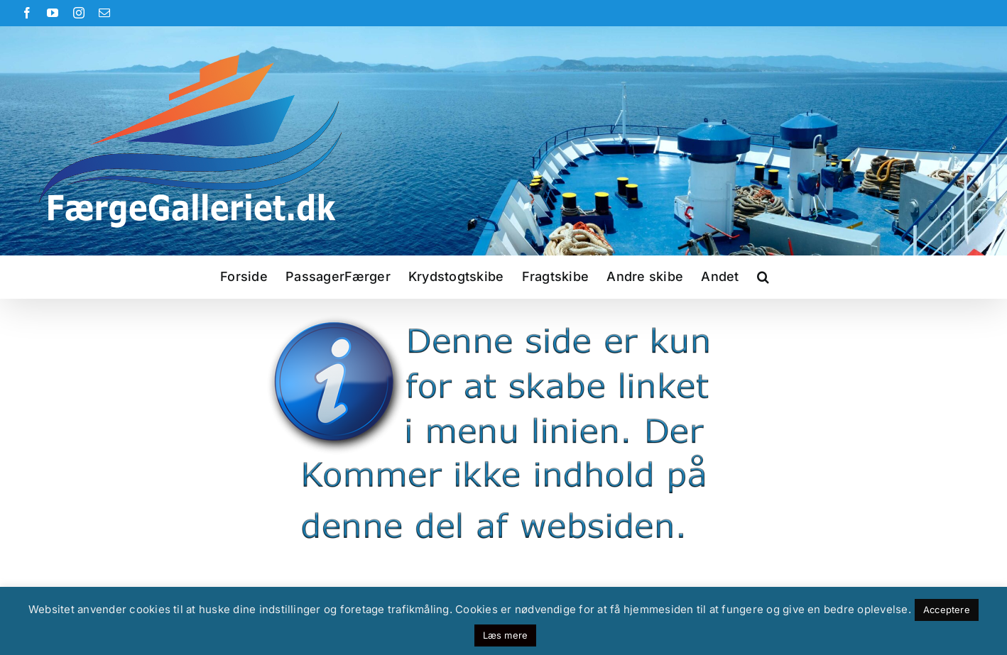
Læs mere (505, 635)
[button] (763, 276)
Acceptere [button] (946, 609)
